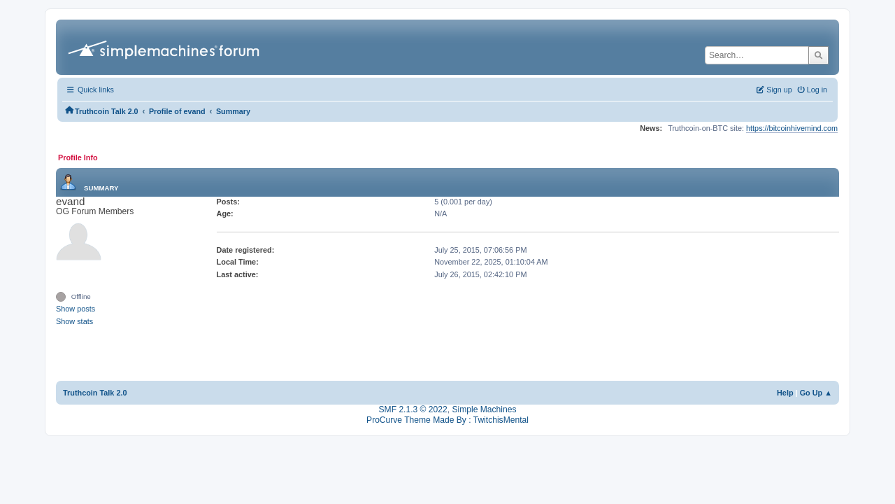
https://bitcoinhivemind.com (792, 128)
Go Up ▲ (816, 392)
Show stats (74, 321)
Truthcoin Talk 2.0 (95, 392)
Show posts (75, 308)
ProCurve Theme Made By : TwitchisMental (447, 420)
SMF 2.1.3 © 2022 (413, 409)
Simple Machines (484, 409)
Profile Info (78, 157)
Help (785, 392)
